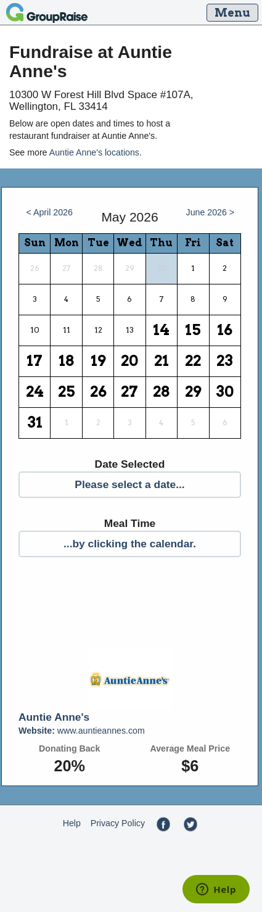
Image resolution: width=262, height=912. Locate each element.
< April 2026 (49, 212)
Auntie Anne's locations (94, 152)
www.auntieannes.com (81, 731)
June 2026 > (210, 212)
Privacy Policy (118, 823)
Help (72, 823)
